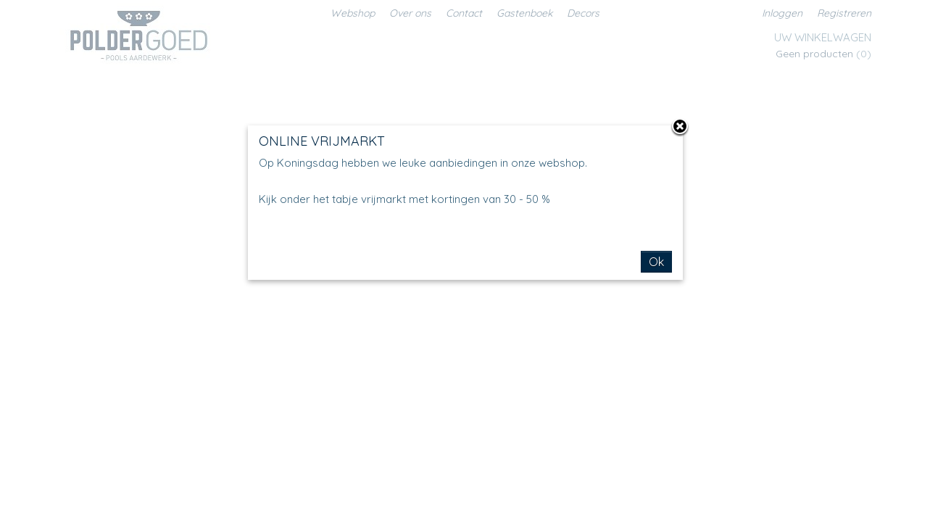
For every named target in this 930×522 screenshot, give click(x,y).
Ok (656, 261)
